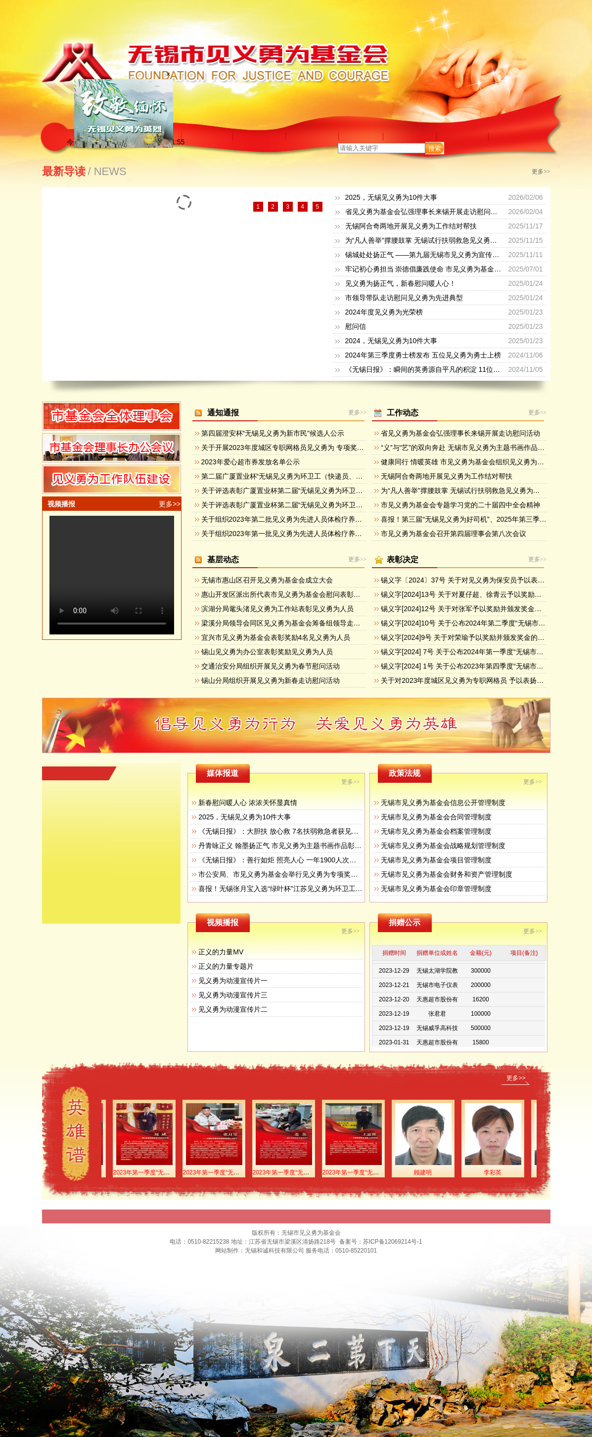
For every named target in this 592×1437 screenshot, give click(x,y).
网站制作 (227, 1250)
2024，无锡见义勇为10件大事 (391, 341)
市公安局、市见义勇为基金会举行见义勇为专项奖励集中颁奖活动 (298, 874)
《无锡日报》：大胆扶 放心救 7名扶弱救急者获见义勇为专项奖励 (299, 831)
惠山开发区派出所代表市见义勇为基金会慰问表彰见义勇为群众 (298, 594)
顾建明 (430, 1172)
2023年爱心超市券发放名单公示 (250, 462)
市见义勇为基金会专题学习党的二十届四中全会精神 (460, 505)
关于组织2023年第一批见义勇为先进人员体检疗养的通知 (288, 534)
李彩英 (500, 1172)
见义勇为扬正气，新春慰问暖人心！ (400, 283)
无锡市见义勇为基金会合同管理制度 (436, 817)
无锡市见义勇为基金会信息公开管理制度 (443, 803)
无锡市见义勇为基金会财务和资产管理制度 (446, 874)
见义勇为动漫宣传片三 (233, 995)
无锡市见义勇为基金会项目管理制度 (436, 860)
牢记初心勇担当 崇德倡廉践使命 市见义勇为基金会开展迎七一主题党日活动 (461, 269)
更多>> (541, 171)
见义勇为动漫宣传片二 (233, 1009)
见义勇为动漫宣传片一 (233, 981)
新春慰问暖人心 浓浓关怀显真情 (247, 803)
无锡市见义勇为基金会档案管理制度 (436, 831)
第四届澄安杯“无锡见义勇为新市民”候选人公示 (272, 433)
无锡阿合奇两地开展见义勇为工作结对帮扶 (411, 226)
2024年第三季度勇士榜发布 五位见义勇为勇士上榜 (423, 355)
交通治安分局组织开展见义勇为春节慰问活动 (270, 666)
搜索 (434, 148)
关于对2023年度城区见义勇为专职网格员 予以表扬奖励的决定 (476, 680)
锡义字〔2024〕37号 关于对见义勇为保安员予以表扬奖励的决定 (480, 580)
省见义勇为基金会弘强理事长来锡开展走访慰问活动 (424, 212)
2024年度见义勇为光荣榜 (384, 312)
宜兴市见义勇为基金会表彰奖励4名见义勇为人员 (276, 637)
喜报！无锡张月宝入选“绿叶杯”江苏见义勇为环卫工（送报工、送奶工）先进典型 (321, 889)
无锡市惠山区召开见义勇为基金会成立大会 (267, 580)
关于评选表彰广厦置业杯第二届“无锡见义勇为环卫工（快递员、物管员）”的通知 (324, 490)
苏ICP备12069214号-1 (392, 1241)
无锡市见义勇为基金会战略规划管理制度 (443, 846)
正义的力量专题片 (226, 966)
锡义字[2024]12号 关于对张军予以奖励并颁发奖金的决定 (468, 609)
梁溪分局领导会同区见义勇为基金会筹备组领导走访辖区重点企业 (301, 623)
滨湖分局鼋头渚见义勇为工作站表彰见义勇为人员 (277, 609)
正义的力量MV (220, 952)
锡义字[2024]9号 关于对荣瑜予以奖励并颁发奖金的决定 (466, 637)
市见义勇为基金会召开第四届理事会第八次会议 (453, 534)
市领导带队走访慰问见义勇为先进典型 (404, 298)
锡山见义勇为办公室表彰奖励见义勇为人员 (267, 652)
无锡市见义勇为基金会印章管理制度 (436, 889)
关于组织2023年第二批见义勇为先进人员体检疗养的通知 (288, 519)
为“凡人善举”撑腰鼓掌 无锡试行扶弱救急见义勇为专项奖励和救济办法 (452, 240)
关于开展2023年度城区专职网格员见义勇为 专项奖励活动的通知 (300, 447)
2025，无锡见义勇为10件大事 (391, 197)
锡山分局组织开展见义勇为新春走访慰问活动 (270, 680)
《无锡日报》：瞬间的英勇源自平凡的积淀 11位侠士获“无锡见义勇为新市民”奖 (466, 369)
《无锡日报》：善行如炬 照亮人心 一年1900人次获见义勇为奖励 (298, 860)
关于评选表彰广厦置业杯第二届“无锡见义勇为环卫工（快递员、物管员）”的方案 (324, 505)
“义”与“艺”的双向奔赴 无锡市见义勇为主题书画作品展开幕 (469, 447)
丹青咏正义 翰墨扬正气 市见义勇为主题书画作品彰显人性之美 (293, 846)
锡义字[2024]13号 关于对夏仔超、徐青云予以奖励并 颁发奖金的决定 (486, 594)
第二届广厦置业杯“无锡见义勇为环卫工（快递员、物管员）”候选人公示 (310, 476)
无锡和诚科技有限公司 (274, 1250)
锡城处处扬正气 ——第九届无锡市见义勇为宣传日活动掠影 (436, 255)
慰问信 (355, 326)
